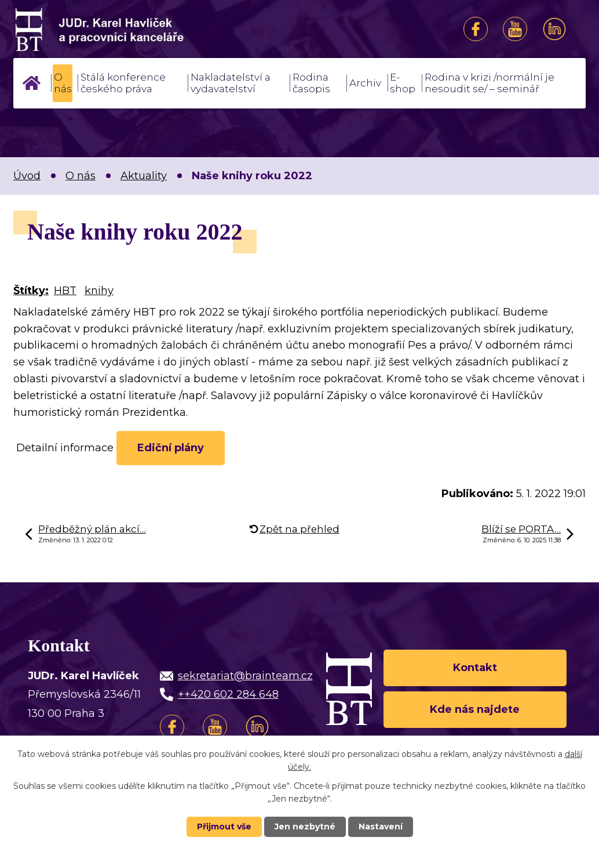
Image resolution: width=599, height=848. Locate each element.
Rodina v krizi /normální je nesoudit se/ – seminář (489, 83)
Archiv (365, 83)
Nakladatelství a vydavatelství (231, 83)
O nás (63, 83)
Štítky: (31, 290)
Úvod (31, 83)
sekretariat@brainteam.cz (245, 675)
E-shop (402, 83)
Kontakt (475, 667)
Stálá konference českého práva (123, 83)
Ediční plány (170, 447)
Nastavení (381, 826)
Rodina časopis (311, 83)
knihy (99, 290)
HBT (65, 290)
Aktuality (143, 175)
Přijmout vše (224, 826)
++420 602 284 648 (228, 694)
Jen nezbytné (305, 826)
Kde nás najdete (475, 709)
